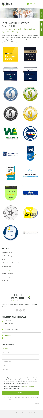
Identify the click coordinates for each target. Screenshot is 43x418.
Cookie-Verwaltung (31, 413)
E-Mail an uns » (9, 338)
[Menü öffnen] (39, 3)
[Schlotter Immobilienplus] (7, 4)
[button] (41, 14)
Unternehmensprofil (7, 252)
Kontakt (4, 259)
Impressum (5, 280)
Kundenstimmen (6, 266)
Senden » (20, 393)
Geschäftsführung (7, 255)
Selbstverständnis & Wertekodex (11, 263)
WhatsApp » (8, 335)
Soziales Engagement (8, 273)
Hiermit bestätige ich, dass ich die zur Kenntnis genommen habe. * (19, 387)
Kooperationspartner (7, 277)
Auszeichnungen (6, 270)
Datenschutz (5, 284)
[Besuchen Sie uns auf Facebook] (17, 310)
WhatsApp (33, 4)
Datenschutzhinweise (29, 386)
